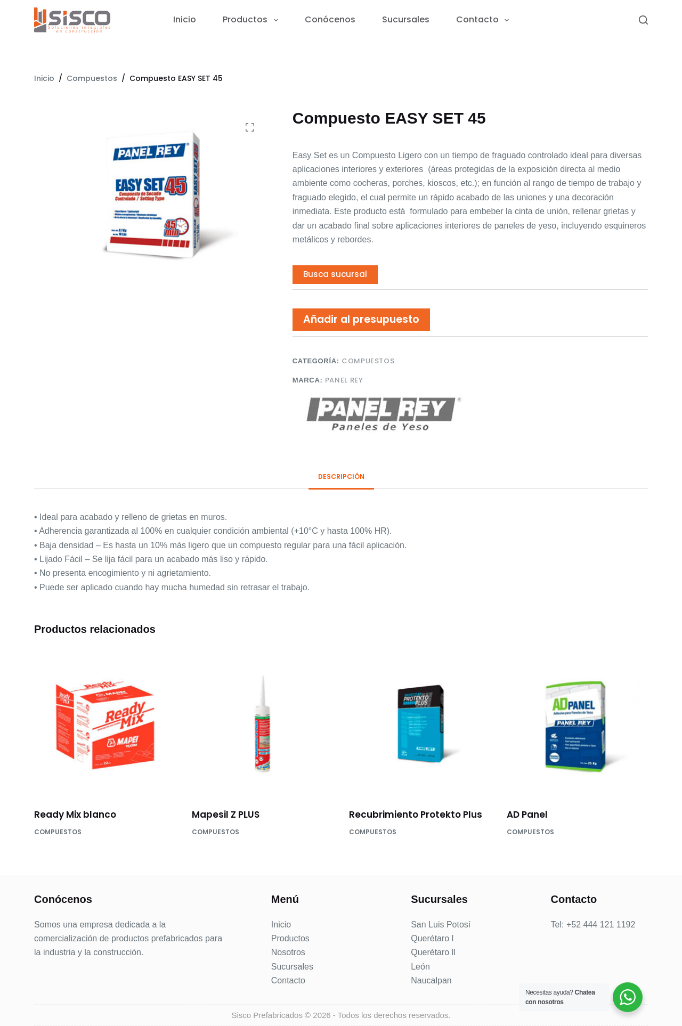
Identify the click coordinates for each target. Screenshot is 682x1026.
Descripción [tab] (341, 476)
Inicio (184, 20)
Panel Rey (344, 380)
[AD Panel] (577, 724)
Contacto (484, 20)
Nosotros (288, 952)
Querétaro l (432, 938)
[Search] (643, 20)
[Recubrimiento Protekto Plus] (420, 724)
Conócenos (330, 20)
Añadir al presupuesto (361, 319)
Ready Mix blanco (75, 814)
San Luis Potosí (440, 924)
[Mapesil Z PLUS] (263, 724)
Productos (252, 20)
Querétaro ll (433, 952)
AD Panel (527, 814)
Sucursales (405, 20)
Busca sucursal (335, 274)
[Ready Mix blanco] (105, 724)
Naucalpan (431, 980)
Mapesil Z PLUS (225, 814)
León (420, 966)
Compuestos (368, 361)
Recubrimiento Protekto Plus (415, 814)
